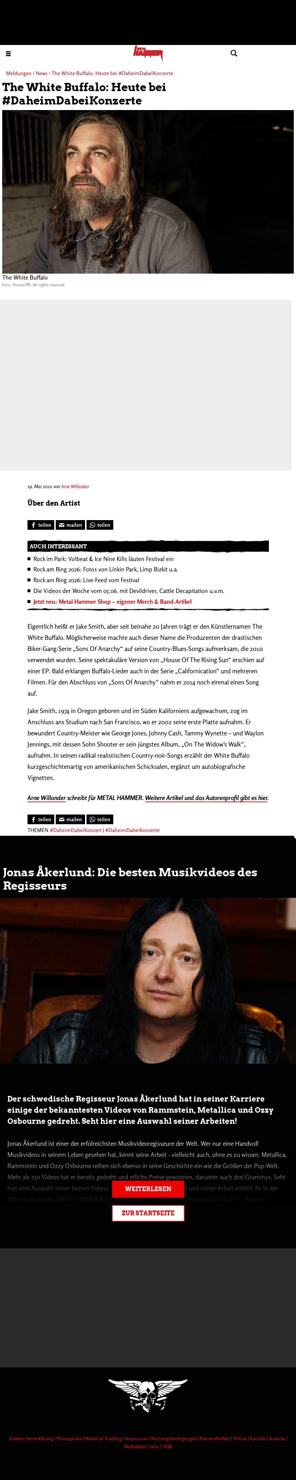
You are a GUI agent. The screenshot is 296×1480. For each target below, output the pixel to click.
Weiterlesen (148, 1189)
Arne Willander (75, 486)
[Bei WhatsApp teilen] (100, 525)
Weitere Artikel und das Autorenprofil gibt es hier (206, 798)
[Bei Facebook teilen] (40, 525)
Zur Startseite (148, 1213)
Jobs (155, 1446)
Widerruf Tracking (104, 1438)
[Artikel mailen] (70, 525)
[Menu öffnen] (8, 53)
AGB (167, 1446)
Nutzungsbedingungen (174, 1438)
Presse (240, 1438)
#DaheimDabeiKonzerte (132, 830)
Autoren (277, 1438)
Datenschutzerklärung (31, 1438)
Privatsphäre (69, 1438)
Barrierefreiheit (215, 1438)
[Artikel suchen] (233, 53)
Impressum (137, 1438)
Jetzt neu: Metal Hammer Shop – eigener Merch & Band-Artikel (112, 601)
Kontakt (258, 1438)
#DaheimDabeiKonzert (76, 830)
